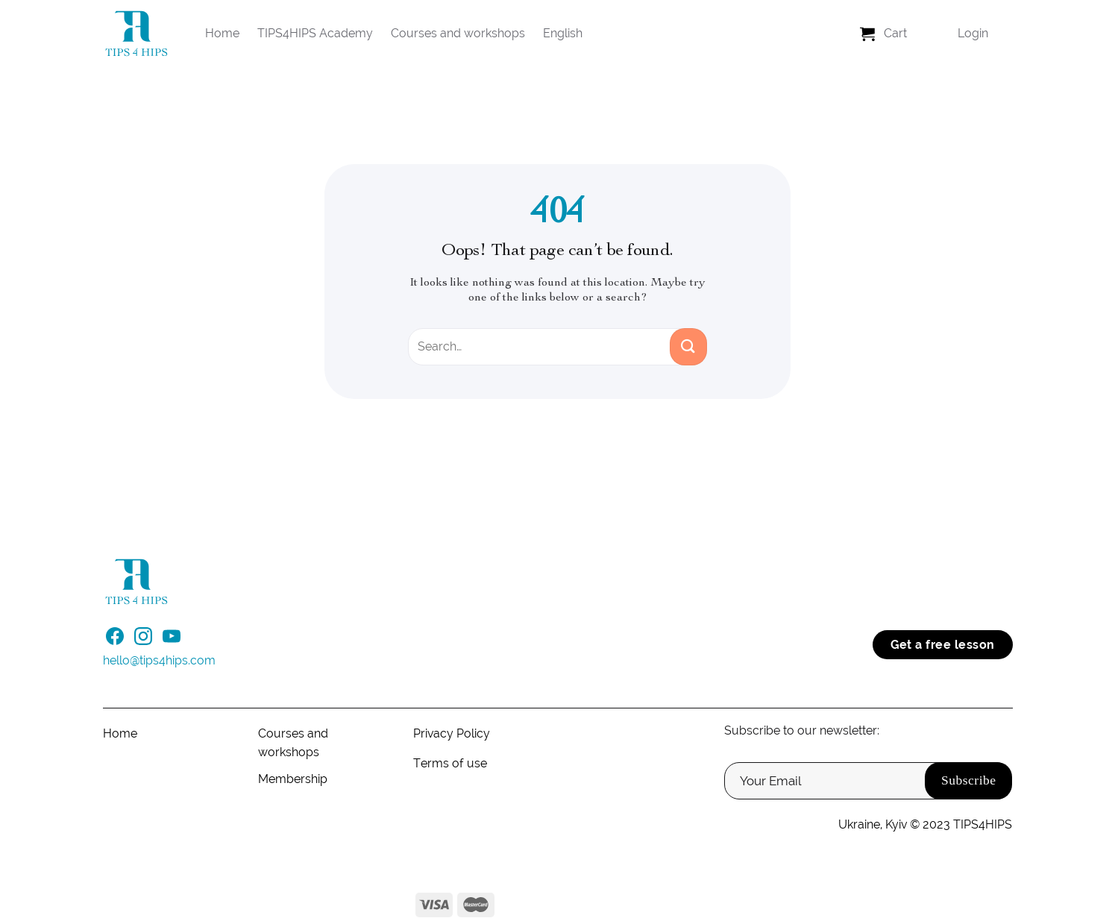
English (562, 33)
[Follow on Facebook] (115, 640)
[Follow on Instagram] (143, 640)
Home (222, 33)
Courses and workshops (458, 33)
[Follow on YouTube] (171, 640)
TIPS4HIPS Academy (315, 33)
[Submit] (688, 346)
